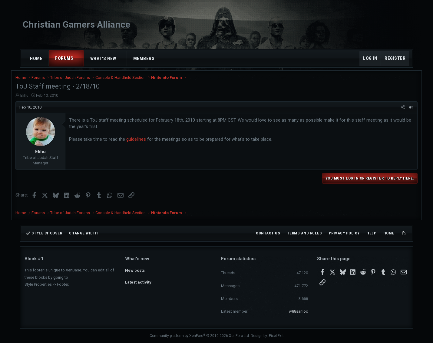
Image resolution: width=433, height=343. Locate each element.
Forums (64, 58)
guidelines (145, 142)
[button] (79, 58)
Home (36, 58)
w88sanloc (298, 311)
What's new (103, 58)
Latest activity (138, 280)
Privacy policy (344, 233)
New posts (135, 269)
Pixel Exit (276, 336)
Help (371, 233)
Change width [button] (83, 233)
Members (144, 58)
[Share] (394, 109)
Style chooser (44, 233)
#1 (402, 109)
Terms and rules (304, 233)
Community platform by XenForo (200, 336)
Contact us (268, 233)
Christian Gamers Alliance (76, 24)
